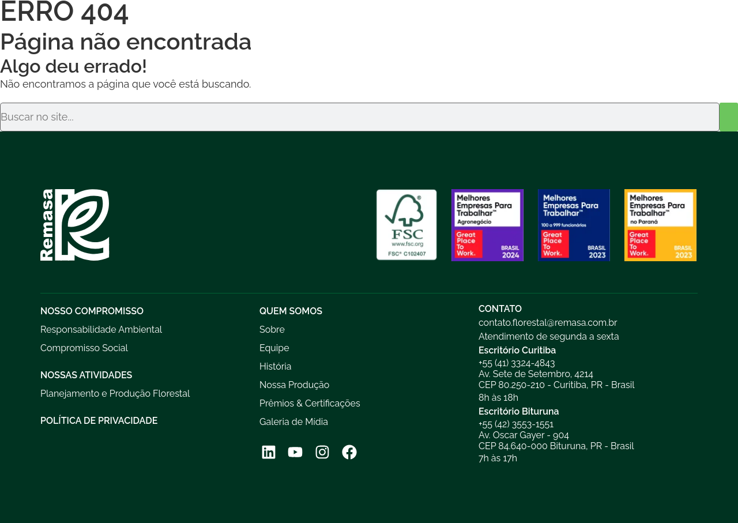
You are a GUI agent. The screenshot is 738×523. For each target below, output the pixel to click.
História (275, 366)
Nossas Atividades (86, 375)
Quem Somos (290, 311)
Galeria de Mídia (293, 421)
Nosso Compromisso (92, 311)
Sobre (272, 329)
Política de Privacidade (98, 420)
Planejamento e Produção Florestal (115, 393)
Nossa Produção (294, 384)
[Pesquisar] (729, 117)
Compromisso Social (84, 348)
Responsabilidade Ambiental (101, 329)
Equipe (274, 348)
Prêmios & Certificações (309, 403)
